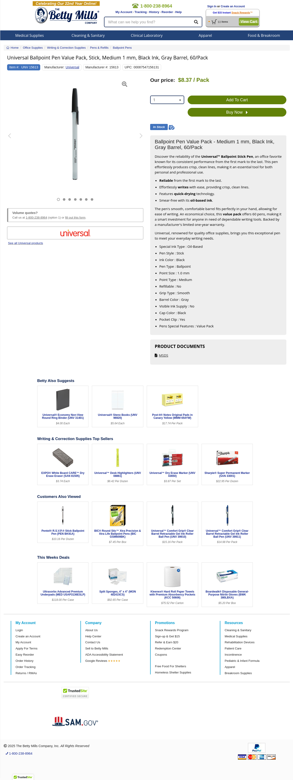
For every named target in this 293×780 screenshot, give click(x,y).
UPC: (128, 67)
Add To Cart (237, 100)
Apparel (205, 35)
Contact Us (92, 642)
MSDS (163, 355)
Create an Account (233, 6)
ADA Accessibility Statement (104, 654)
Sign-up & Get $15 (167, 636)
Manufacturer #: (96, 67)
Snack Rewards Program (172, 630)
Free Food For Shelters (170, 666)
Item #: (14, 67)
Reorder (167, 12)
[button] (12, 139)
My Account (123, 12)
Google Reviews (96, 660)
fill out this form (75, 217)
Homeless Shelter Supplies (173, 672)
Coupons (161, 654)
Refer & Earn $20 (166, 642)
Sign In (211, 6)
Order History (24, 660)
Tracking (141, 12)
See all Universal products (25, 243)
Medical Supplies (29, 35)
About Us (91, 630)
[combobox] (167, 100)
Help (178, 12)
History (154, 12)
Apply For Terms (26, 648)
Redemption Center (168, 648)
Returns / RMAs (26, 673)
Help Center (93, 636)
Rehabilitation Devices (239, 642)
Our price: (162, 80)
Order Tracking (25, 667)
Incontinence (233, 654)
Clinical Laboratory (147, 35)
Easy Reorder (25, 654)
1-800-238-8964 (36, 217)
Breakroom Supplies (238, 673)
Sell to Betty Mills (96, 648)
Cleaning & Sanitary (88, 35)
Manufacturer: (54, 67)
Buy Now (237, 112)
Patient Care (233, 648)
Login (19, 630)
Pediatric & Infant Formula (242, 660)
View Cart (248, 22)
